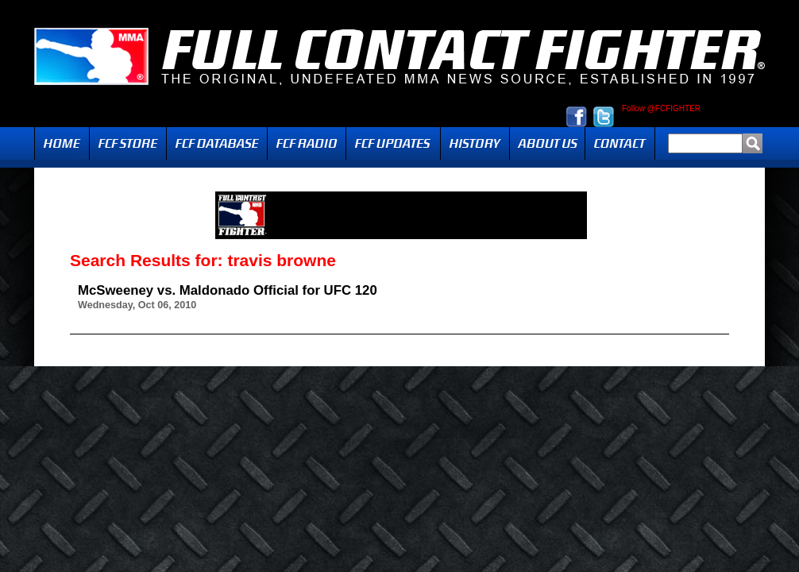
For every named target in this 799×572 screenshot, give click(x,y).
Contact (619, 143)
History (475, 143)
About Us (547, 143)
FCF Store (128, 143)
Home (62, 143)
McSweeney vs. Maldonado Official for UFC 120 (227, 290)
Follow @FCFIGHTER (661, 109)
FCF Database (217, 143)
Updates (393, 143)
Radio (306, 143)
